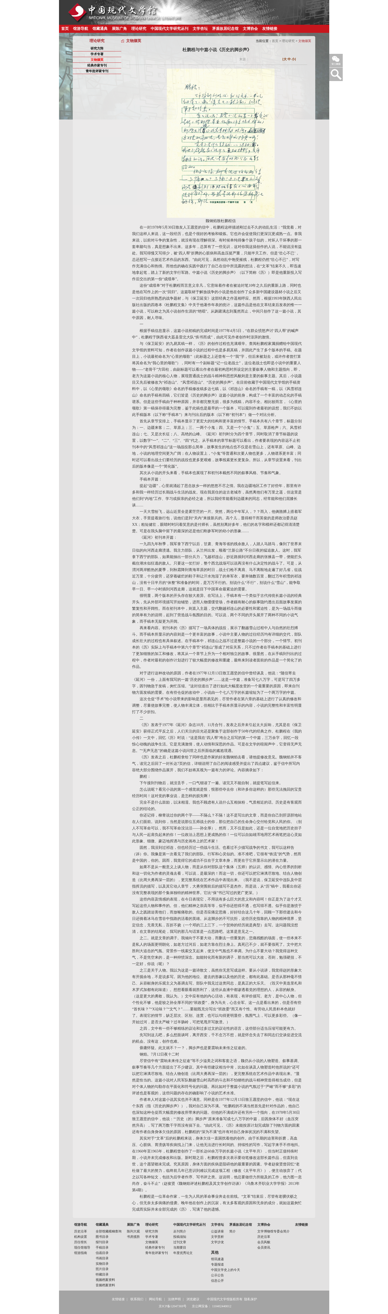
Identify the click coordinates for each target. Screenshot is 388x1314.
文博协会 (250, 29)
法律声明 (174, 1299)
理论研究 (138, 29)
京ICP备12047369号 (172, 1306)
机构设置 (80, 1237)
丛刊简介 (179, 1231)
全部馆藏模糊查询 (109, 1231)
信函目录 (102, 1253)
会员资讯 (263, 1247)
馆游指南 (80, 1253)
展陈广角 (119, 29)
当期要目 (179, 1247)
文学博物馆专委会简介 (273, 1231)
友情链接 (269, 29)
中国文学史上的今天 (225, 1270)
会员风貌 (263, 1242)
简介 (232, 1231)
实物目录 (102, 1264)
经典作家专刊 (97, 65)
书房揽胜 (133, 1237)
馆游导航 (80, 29)
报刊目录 (102, 1242)
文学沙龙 (217, 1242)
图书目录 (102, 1237)
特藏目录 (102, 1274)
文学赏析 (217, 1237)
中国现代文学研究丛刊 (169, 29)
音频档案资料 (105, 1285)
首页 (65, 29)
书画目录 (102, 1258)
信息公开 (217, 1281)
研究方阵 (97, 48)
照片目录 (102, 1269)
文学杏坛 (200, 29)
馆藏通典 (100, 29)
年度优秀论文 (183, 1253)
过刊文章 (179, 1242)
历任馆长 (80, 1242)
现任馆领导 (82, 1247)
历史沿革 (80, 1231)
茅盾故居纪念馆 (225, 29)
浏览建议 (192, 1299)
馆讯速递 (217, 1259)
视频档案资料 (105, 1280)
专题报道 (217, 1264)
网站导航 (155, 1299)
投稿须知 (179, 1237)
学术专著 (97, 54)
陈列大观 (133, 1231)
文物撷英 (97, 60)
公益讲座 (217, 1231)
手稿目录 (102, 1247)
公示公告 (217, 1275)
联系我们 (136, 1299)
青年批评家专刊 (97, 71)
